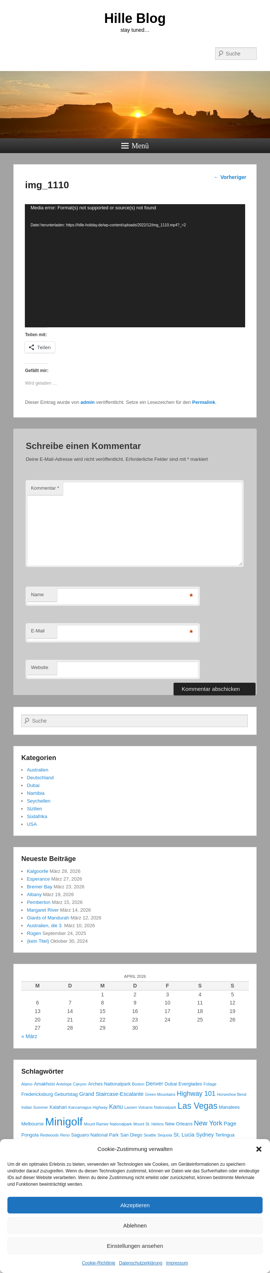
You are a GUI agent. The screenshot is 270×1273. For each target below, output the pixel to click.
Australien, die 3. (45, 925)
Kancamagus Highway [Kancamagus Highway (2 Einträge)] (88, 1107)
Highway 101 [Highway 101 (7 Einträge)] (196, 1093)
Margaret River (43, 910)
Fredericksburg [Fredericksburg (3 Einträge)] (37, 1094)
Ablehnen (134, 1225)
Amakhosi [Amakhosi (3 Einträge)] (44, 1084)
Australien (37, 770)
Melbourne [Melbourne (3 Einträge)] (32, 1124)
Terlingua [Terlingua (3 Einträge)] (225, 1135)
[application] (135, 265)
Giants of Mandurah (48, 918)
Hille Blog (135, 18)
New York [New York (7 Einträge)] (208, 1123)
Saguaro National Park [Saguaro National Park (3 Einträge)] (95, 1135)
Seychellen (38, 801)
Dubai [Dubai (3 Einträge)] (171, 1084)
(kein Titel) (38, 941)
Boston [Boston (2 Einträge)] (138, 1084)
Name (37, 594)
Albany (34, 894)
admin (87, 402)
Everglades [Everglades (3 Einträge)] (190, 1084)
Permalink (203, 402)
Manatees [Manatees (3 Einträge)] (229, 1107)
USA (32, 824)
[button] (259, 1149)
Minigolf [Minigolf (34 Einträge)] (64, 1121)
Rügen (34, 933)
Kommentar (45, 488)
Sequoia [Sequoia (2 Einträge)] (165, 1135)
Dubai (33, 785)
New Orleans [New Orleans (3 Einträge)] (178, 1124)
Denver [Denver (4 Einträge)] (154, 1084)
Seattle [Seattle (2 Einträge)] (150, 1135)
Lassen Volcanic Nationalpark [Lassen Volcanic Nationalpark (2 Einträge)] (150, 1107)
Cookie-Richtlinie (98, 1263)
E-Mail (38, 631)
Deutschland (40, 777)
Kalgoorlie (37, 871)
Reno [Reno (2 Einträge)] (64, 1135)
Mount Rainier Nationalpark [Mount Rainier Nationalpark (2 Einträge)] (108, 1124)
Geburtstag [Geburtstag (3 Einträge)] (66, 1094)
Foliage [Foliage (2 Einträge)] (210, 1084)
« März (29, 1036)
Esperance (38, 879)
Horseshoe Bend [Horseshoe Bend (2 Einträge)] (231, 1094)
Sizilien (34, 808)
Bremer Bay (39, 886)
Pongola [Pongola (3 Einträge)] (30, 1135)
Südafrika (37, 816)
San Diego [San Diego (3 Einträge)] (131, 1135)
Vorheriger (230, 177)
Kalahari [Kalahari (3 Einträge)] (58, 1107)
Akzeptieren (134, 1205)
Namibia (36, 793)
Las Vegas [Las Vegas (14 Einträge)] (197, 1106)
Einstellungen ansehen (135, 1246)
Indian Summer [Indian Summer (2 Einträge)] (34, 1107)
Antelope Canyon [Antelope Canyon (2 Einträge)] (71, 1084)
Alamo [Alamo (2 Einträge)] (26, 1084)
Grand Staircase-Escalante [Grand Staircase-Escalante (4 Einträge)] (111, 1094)
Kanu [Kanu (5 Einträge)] (116, 1107)
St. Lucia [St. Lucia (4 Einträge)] (184, 1135)
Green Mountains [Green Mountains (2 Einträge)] (160, 1094)
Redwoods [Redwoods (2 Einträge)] (49, 1135)
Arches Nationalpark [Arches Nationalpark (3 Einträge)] (109, 1084)
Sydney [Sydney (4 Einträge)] (205, 1135)
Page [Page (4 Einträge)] (230, 1124)
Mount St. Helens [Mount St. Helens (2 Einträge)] (149, 1124)
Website (39, 667)
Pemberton (38, 902)
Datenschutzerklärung (140, 1263)
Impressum (177, 1263)
